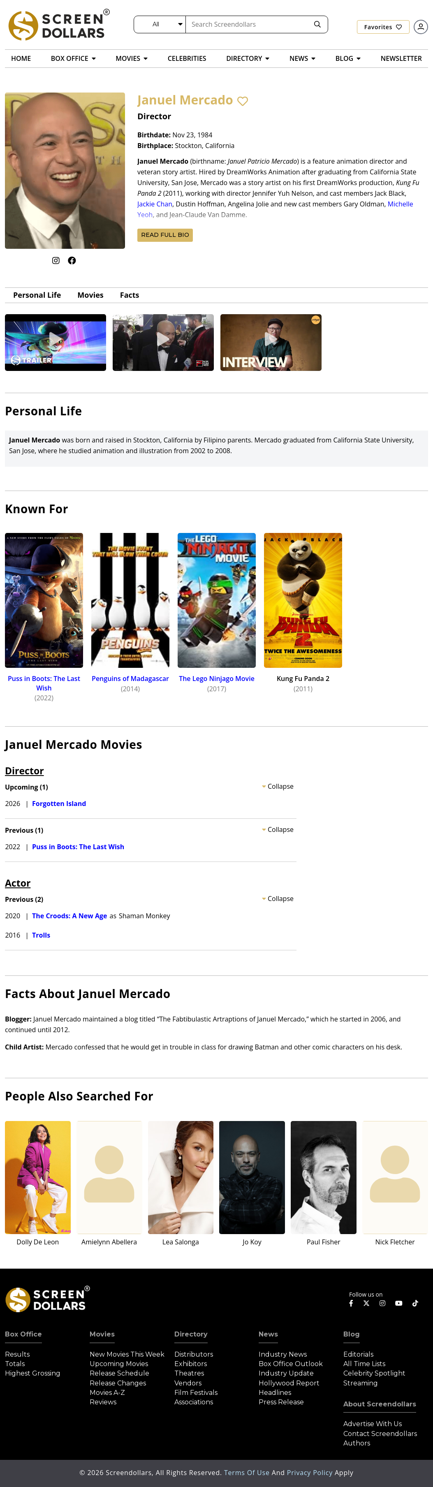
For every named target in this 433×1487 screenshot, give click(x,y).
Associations (193, 1402)
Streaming (360, 1383)
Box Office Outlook (291, 1364)
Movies (90, 295)
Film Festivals (196, 1393)
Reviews (103, 1402)
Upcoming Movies (119, 1364)
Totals (15, 1364)
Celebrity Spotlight (374, 1373)
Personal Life (37, 295)
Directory (191, 1334)
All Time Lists (364, 1364)
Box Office (23, 1334)
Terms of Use (248, 1472)
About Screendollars (379, 1404)
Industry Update (286, 1373)
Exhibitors (190, 1364)
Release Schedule (119, 1373)
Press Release (281, 1402)
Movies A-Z (107, 1393)
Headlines (275, 1393)
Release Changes (118, 1383)
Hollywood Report (289, 1383)
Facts (129, 295)
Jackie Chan (154, 203)
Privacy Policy (311, 1472)
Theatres (189, 1373)
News (268, 1334)
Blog (351, 1334)
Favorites (383, 27)
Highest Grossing (32, 1373)
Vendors (187, 1383)
